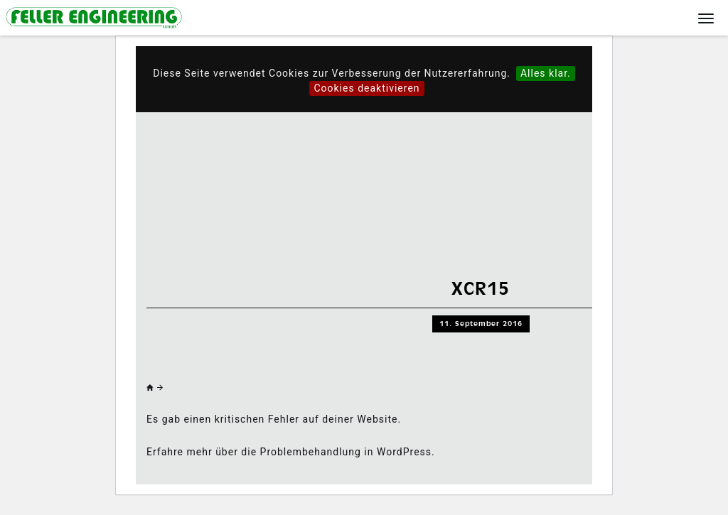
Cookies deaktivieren (366, 88)
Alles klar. (545, 73)
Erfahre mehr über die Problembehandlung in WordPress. (290, 451)
